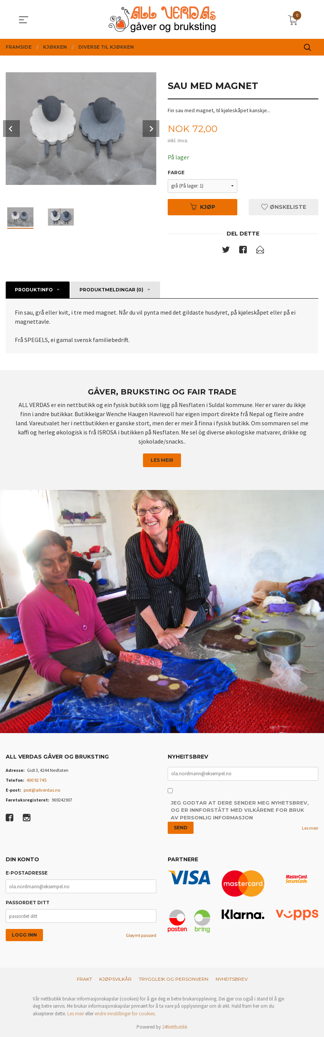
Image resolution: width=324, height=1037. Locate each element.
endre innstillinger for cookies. (125, 1013)
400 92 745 (36, 780)
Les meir (162, 460)
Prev (11, 128)
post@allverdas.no (42, 790)
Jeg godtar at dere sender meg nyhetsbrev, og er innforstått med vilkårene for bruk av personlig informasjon (240, 810)
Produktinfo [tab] (34, 290)
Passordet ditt (27, 902)
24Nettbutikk (174, 1027)
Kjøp (202, 207)
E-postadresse (27, 873)
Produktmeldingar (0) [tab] (111, 290)
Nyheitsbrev (232, 979)
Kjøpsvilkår (115, 979)
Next (151, 128)
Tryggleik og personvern (173, 979)
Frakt (84, 979)
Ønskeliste (283, 207)
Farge (176, 172)
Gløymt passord (141, 935)
